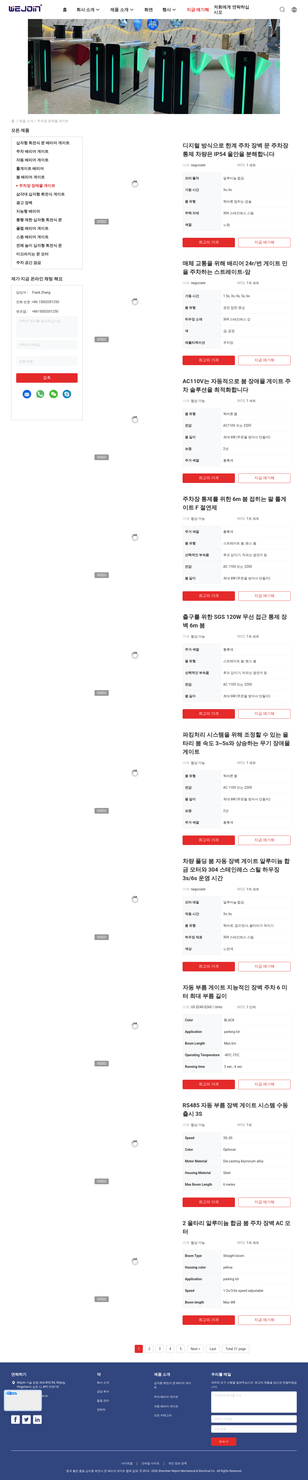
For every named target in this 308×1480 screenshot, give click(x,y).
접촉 (47, 377)
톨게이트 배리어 (30, 168)
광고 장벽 (24, 203)
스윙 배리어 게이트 (32, 237)
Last (213, 1349)
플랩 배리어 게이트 (32, 228)
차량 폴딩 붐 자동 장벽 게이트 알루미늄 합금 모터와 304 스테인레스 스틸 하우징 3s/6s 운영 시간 (236, 870)
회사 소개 (103, 1382)
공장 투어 (103, 1391)
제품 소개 (26, 121)
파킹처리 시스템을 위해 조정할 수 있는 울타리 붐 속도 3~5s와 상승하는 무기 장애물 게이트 (236, 743)
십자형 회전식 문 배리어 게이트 (43, 143)
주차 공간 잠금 (28, 262)
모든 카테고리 (163, 1415)
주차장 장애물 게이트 (37, 185)
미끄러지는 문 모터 (32, 254)
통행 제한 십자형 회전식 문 (39, 220)
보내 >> (224, 1441)
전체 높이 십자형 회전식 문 (39, 245)
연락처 (101, 1409)
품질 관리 (103, 1400)
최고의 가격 (209, 242)
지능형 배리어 (28, 211)
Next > (195, 1349)
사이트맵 (127, 1463)
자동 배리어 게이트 (32, 160)
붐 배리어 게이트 (30, 177)
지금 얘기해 (264, 242)
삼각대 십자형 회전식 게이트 (40, 194)
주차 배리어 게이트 (32, 151)
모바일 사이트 (150, 1463)
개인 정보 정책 (177, 1463)
